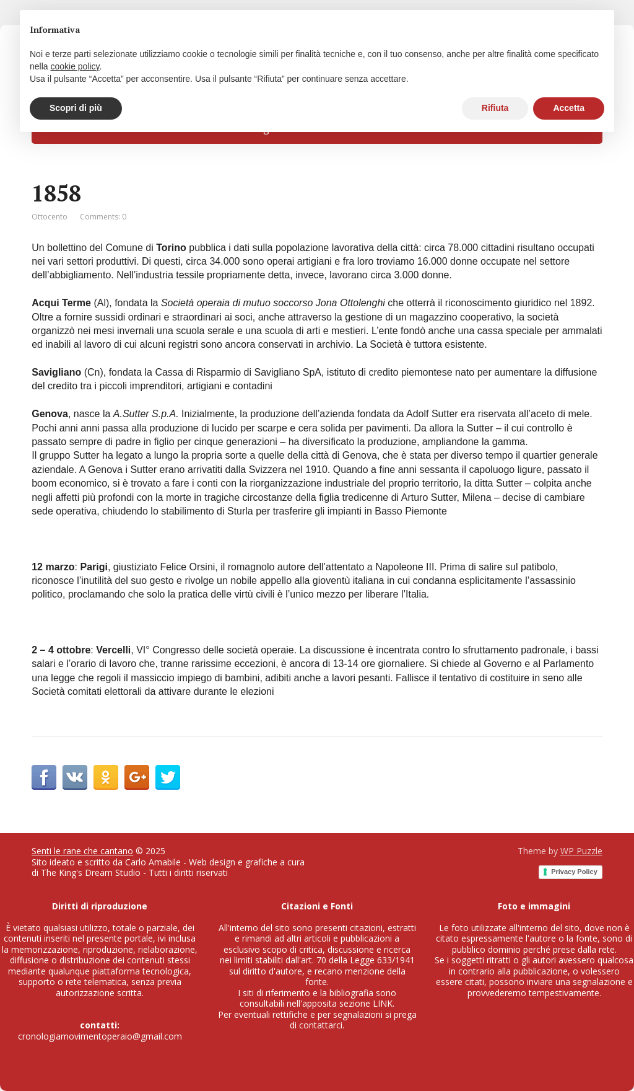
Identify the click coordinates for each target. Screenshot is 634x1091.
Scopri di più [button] (76, 108)
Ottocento (49, 216)
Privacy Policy (574, 871)
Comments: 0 (103, 216)
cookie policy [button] (74, 66)
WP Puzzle (581, 851)
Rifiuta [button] (495, 108)
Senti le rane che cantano (82, 851)
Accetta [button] (568, 108)
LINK (383, 1003)
